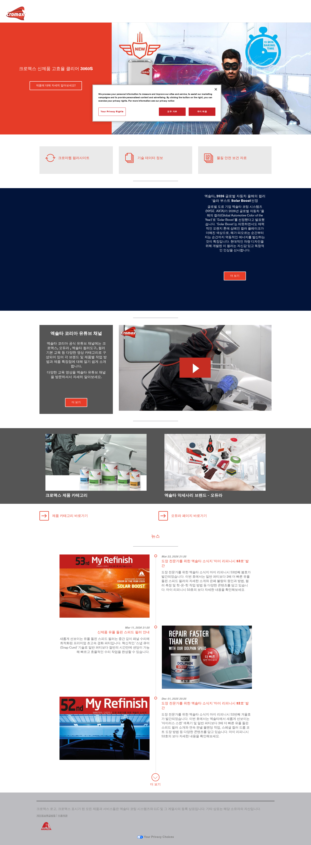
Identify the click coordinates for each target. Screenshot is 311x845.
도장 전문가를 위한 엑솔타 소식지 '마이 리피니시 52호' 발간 (205, 705)
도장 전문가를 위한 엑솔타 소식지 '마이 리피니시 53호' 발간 (205, 563)
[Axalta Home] (16, 14)
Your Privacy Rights (112, 111)
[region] (156, 103)
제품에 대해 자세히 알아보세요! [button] (55, 85)
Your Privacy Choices (155, 837)
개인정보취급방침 (46, 815)
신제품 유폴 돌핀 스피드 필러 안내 (123, 632)
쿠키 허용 (202, 111)
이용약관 (62, 815)
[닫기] (215, 89)
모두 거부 (172, 111)
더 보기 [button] (234, 275)
